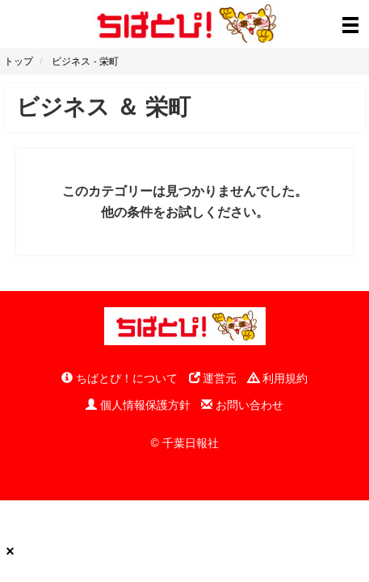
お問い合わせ (242, 405)
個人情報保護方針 (138, 405)
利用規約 (278, 378)
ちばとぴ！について (119, 378)
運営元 (213, 378)
